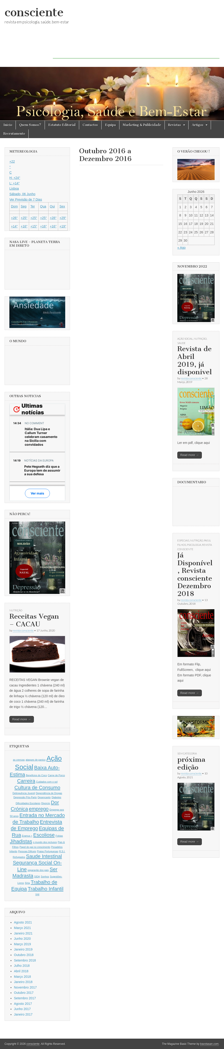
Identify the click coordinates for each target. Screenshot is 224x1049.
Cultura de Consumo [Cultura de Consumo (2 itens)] (37, 787)
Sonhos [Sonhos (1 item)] (45, 876)
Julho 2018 (22, 965)
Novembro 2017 (25, 987)
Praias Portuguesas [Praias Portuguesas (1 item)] (47, 851)
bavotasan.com (209, 1044)
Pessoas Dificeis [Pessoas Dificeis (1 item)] (27, 851)
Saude (181, 342)
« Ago (181, 247)
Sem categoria (187, 753)
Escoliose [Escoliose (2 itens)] (44, 835)
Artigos (197, 125)
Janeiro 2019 (23, 949)
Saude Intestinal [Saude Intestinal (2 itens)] (44, 856)
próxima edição (191, 763)
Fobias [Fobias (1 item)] (59, 835)
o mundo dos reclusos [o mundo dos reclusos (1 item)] (45, 842)
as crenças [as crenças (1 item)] (19, 759)
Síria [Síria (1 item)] (27, 883)
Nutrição (15, 610)
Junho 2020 (22, 938)
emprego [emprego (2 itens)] (39, 809)
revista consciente (23, 630)
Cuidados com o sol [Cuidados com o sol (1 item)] (47, 781)
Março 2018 (22, 976)
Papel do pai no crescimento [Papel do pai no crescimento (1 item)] (34, 847)
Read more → (21, 719)
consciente (34, 12)
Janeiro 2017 (23, 1014)
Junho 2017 (22, 1009)
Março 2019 (22, 944)
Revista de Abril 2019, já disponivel (194, 360)
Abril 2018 (21, 971)
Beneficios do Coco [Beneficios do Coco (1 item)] (36, 775)
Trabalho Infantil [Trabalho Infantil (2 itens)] (45, 889)
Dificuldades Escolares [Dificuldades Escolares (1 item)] (28, 803)
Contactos (90, 125)
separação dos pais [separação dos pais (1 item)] (38, 870)
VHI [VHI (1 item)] (37, 894)
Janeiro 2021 (23, 933)
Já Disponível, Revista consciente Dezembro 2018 (195, 574)
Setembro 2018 (25, 960)
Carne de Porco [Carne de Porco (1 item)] (56, 775)
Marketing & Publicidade (142, 125)
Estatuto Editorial (62, 125)
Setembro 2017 (25, 998)
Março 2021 (22, 928)
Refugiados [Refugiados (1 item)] (19, 857)
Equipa (110, 125)
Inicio (7, 125)
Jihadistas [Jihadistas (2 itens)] (21, 841)
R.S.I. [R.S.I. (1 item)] (62, 851)
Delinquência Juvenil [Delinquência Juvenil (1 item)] (24, 793)
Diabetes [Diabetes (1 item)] (56, 797)
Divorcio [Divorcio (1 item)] (45, 803)
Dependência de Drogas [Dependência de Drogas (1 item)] (49, 793)
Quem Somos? (30, 125)
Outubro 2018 (24, 955)
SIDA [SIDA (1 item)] (37, 876)
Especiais (183, 540)
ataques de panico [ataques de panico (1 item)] (36, 759)
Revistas (174, 125)
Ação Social (185, 338)
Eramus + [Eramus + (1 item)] (27, 835)
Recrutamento (14, 134)
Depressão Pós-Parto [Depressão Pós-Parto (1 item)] (25, 797)
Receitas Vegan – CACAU (34, 620)
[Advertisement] (136, 48)
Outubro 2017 (24, 992)
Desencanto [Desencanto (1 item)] (44, 797)
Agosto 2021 (23, 922)
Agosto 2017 (23, 1003)
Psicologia (194, 544)
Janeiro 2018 (23, 982)
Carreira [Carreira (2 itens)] (26, 781)
